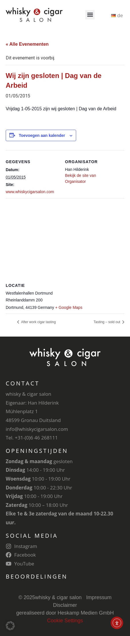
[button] (90, 14)
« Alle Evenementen (27, 44)
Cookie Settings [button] (65, 620)
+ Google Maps (68, 307)
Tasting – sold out (107, 322)
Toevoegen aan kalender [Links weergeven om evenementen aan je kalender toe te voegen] (42, 135)
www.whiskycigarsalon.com (30, 191)
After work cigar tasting (38, 322)
